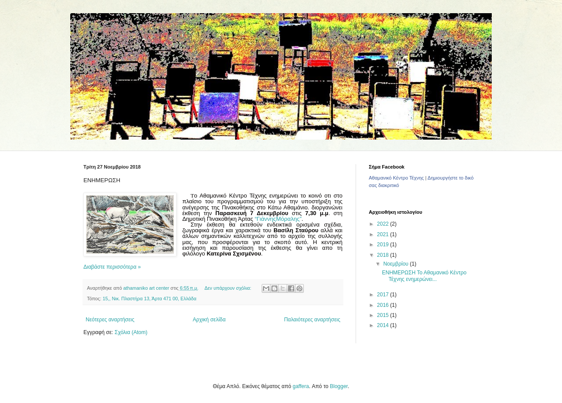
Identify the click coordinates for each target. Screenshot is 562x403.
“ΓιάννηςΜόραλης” (278, 219)
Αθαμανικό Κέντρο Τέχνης (396, 177)
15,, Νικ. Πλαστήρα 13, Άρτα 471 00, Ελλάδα (150, 298)
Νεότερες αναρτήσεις (110, 320)
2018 (383, 255)
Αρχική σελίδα (209, 320)
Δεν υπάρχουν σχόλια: (229, 288)
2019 (383, 244)
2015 (383, 315)
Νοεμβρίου (396, 264)
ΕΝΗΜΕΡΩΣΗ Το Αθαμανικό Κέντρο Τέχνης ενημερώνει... (424, 276)
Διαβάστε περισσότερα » (112, 267)
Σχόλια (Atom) (131, 332)
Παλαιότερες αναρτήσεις (312, 320)
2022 (383, 224)
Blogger (339, 386)
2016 (383, 305)
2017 (383, 294)
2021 (383, 234)
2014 (383, 325)
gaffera (301, 386)
